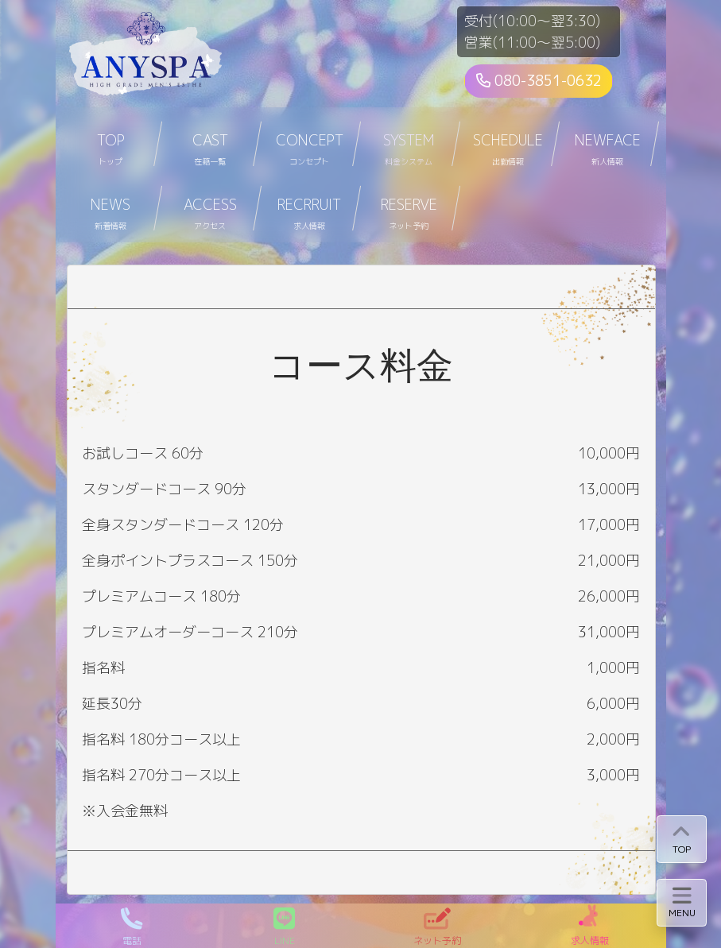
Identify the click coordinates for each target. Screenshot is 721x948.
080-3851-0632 (539, 81)
